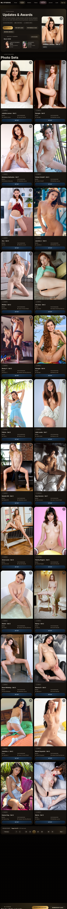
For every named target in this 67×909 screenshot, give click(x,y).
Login (56, 2)
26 (42, 831)
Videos (35, 2)
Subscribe (43, 2)
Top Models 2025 (32, 27)
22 (26, 831)
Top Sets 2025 (19, 27)
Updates (22, 2)
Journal (50, 2)
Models (29, 2)
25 (38, 831)
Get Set (17, 120)
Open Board (34, 36)
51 (52, 831)
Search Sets (8, 27)
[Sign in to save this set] (61, 18)
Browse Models (8, 31)
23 (30, 831)
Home (15, 2)
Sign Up (63, 2)
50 (48, 831)
